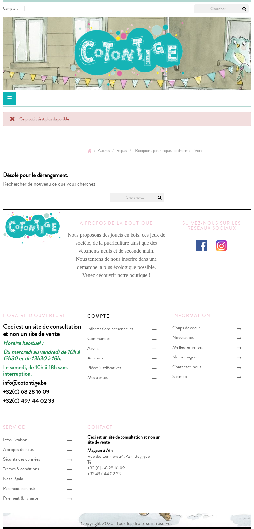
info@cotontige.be (24, 383)
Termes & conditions (21, 469)
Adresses (95, 358)
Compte (98, 316)
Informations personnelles (110, 328)
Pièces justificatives (104, 367)
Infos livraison (15, 439)
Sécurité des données (21, 459)
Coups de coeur (186, 328)
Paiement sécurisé (19, 488)
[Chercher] (221, 8)
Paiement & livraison (21, 498)
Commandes (98, 338)
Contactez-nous (186, 366)
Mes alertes (97, 377)
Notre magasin (185, 357)
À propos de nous (18, 449)
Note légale (13, 478)
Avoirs (93, 348)
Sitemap (179, 376)
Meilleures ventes (187, 347)
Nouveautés (183, 337)
